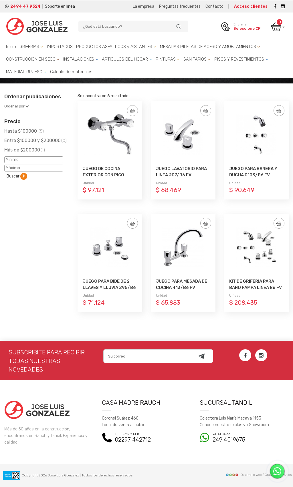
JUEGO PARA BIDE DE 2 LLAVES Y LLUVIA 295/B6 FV (109, 287)
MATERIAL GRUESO (26, 71)
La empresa (143, 6)
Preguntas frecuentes (180, 6)
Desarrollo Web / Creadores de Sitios (258, 475)
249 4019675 (244, 437)
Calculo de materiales (71, 71)
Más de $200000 (24, 150)
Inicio (11, 46)
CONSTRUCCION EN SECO (33, 59)
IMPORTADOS (60, 46)
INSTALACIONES (80, 59)
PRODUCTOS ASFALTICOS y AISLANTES (116, 46)
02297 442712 (146, 437)
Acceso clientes (251, 6)
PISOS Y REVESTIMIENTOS (241, 59)
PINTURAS (168, 59)
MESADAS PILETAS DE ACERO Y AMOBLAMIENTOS (210, 46)
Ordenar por (16, 106)
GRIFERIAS (31, 46)
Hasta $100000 (24, 131)
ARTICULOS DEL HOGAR (127, 59)
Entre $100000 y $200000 (35, 140)
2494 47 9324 (25, 6)
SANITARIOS (197, 59)
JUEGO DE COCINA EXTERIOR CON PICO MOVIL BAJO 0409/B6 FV (109, 175)
